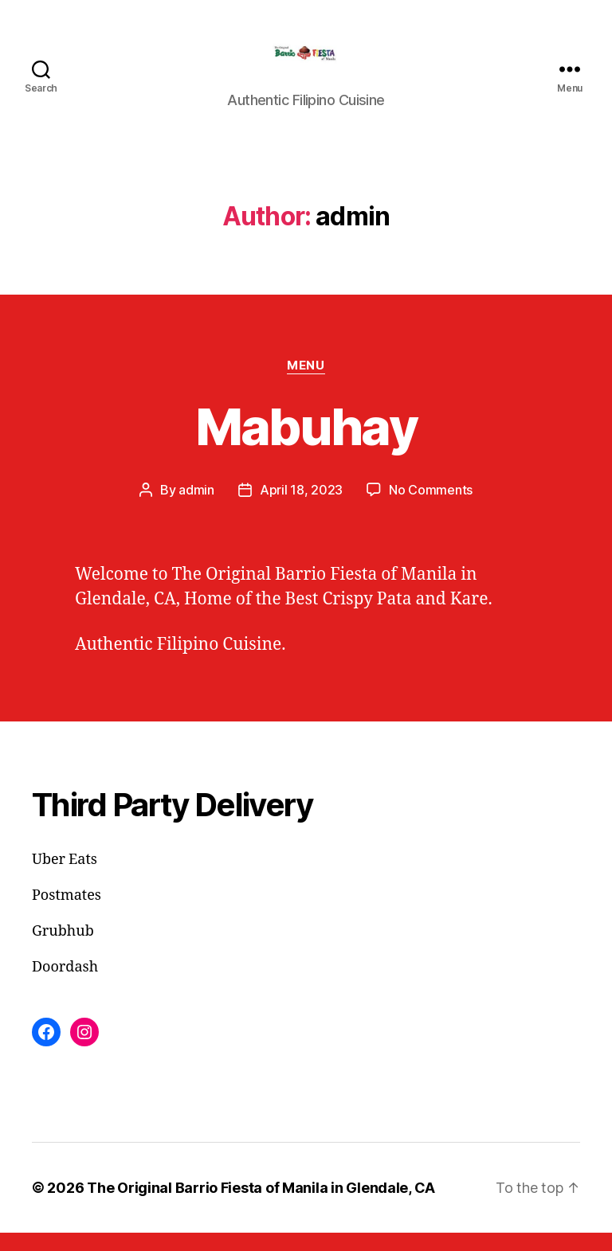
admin (196, 508)
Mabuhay (306, 444)
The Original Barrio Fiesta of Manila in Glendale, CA (261, 1206)
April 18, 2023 (301, 508)
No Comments (431, 508)
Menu (305, 384)
